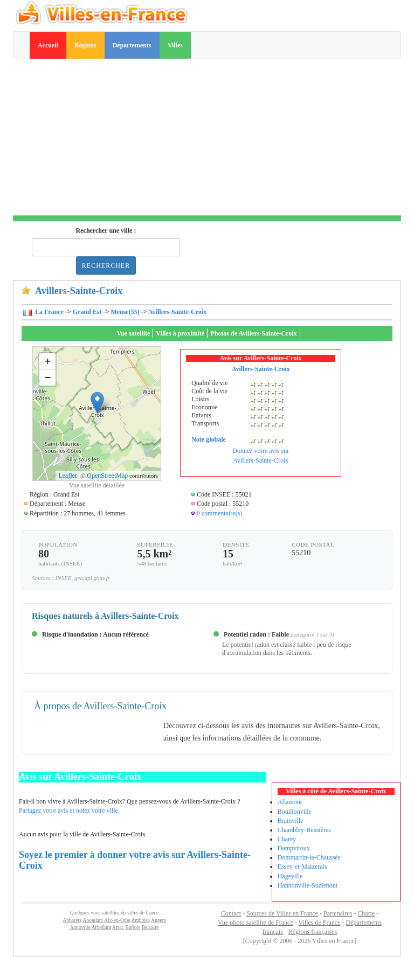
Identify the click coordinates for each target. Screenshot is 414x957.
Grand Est (87, 312)
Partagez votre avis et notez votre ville (68, 810)
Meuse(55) (125, 312)
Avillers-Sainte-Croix (177, 312)
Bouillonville (295, 811)
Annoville (80, 927)
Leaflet (67, 475)
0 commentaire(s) (219, 513)
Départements (132, 45)
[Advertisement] (207, 140)
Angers (158, 920)
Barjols (133, 927)
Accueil (48, 45)
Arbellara (101, 927)
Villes (175, 45)
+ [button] (47, 361)
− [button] (47, 377)
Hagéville (290, 876)
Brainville (290, 821)
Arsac (118, 927)
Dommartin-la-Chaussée (309, 857)
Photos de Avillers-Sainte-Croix (253, 333)
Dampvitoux (294, 848)
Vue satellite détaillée (97, 485)
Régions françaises (312, 931)
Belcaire (150, 927)
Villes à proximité (180, 333)
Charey (287, 839)
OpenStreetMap (107, 475)
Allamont (290, 802)
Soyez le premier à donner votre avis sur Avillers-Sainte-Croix (135, 860)
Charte (366, 913)
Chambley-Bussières (304, 830)
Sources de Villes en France (282, 913)
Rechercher (106, 265)
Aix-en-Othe (117, 920)
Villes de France (320, 922)
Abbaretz (72, 920)
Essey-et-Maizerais (302, 866)
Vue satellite (133, 333)
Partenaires (337, 913)
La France (48, 312)
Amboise (140, 920)
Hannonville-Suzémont (307, 885)
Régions (85, 45)
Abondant (92, 920)
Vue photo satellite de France (255, 922)
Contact (231, 913)
